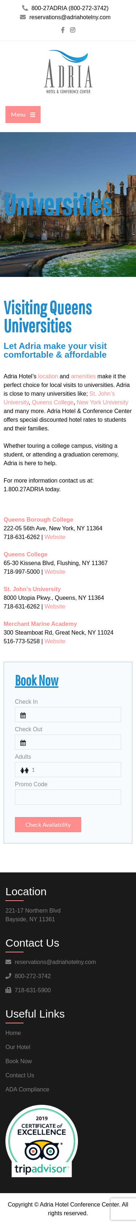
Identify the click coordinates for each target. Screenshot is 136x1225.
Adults (23, 757)
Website (55, 537)
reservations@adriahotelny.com (55, 962)
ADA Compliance (27, 1089)
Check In (26, 702)
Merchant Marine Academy (40, 624)
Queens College (53, 402)
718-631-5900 (33, 990)
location (48, 376)
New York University (102, 402)
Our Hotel (17, 1047)
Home (13, 1033)
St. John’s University (32, 589)
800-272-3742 (33, 976)
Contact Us (19, 1075)
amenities (83, 376)
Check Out (28, 729)
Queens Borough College (38, 520)
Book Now (18, 1061)
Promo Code (31, 784)
